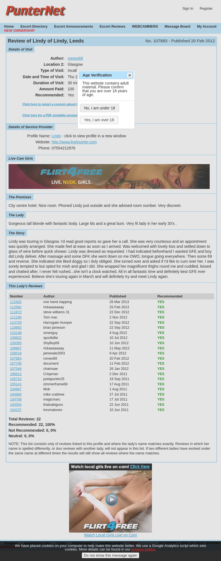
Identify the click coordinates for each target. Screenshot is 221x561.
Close (129, 75)
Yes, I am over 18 (99, 120)
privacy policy (143, 551)
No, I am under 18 (99, 108)
